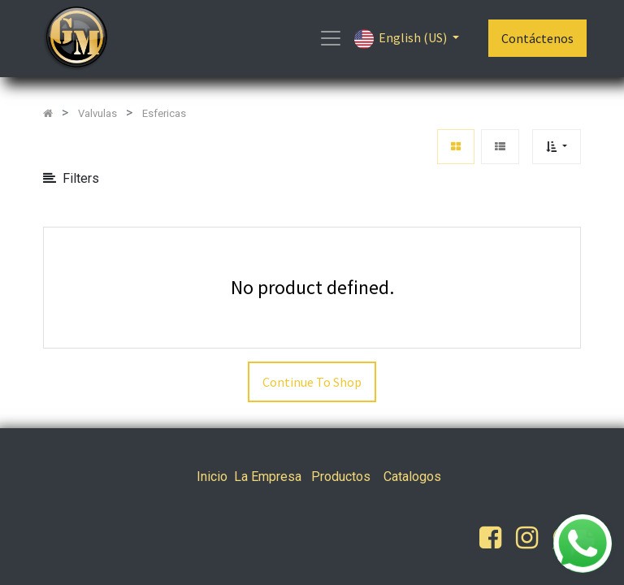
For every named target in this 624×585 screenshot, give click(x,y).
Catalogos (412, 476)
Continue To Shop (312, 382)
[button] (556, 146)
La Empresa (267, 476)
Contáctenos (537, 38)
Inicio (212, 476)
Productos (340, 476)
